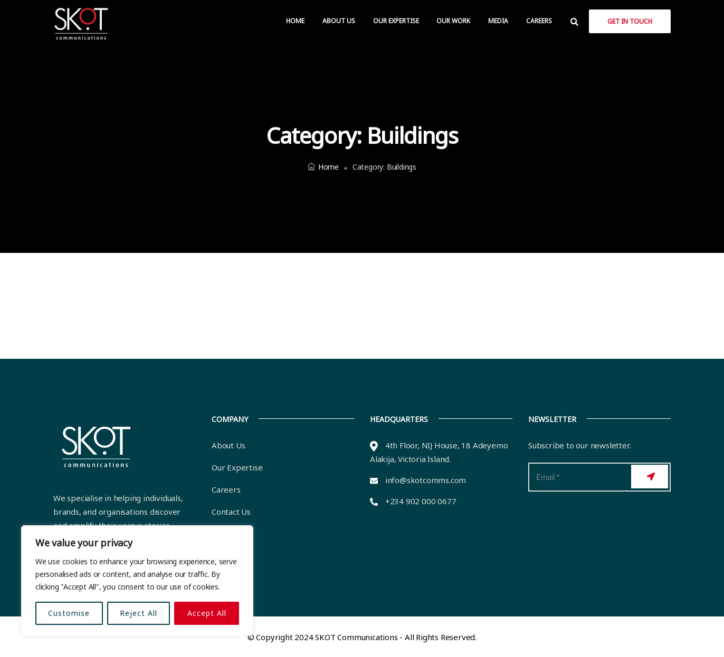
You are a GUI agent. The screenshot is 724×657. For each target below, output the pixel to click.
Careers (539, 20)
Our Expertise (396, 20)
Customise (69, 613)
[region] (137, 580)
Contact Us (231, 511)
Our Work (453, 20)
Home (295, 20)
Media (498, 20)
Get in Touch (629, 21)
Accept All (206, 613)
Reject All (138, 613)
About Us (338, 20)
